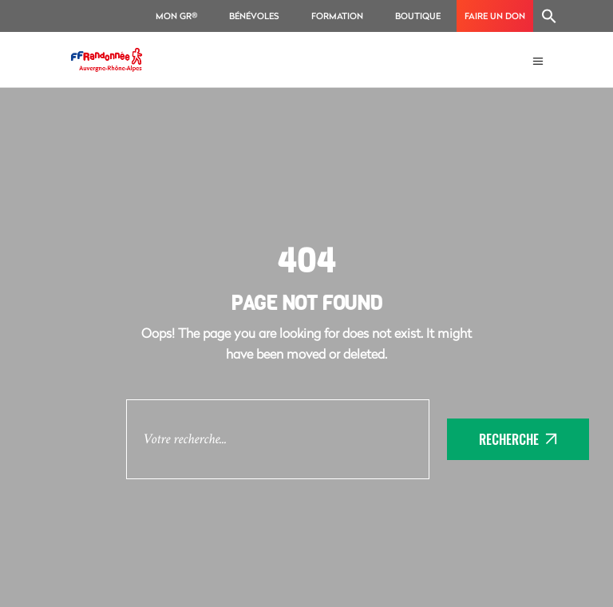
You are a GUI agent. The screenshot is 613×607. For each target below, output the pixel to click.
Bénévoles (254, 16)
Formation (337, 16)
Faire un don (495, 16)
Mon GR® (176, 16)
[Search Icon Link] (549, 16)
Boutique (418, 16)
